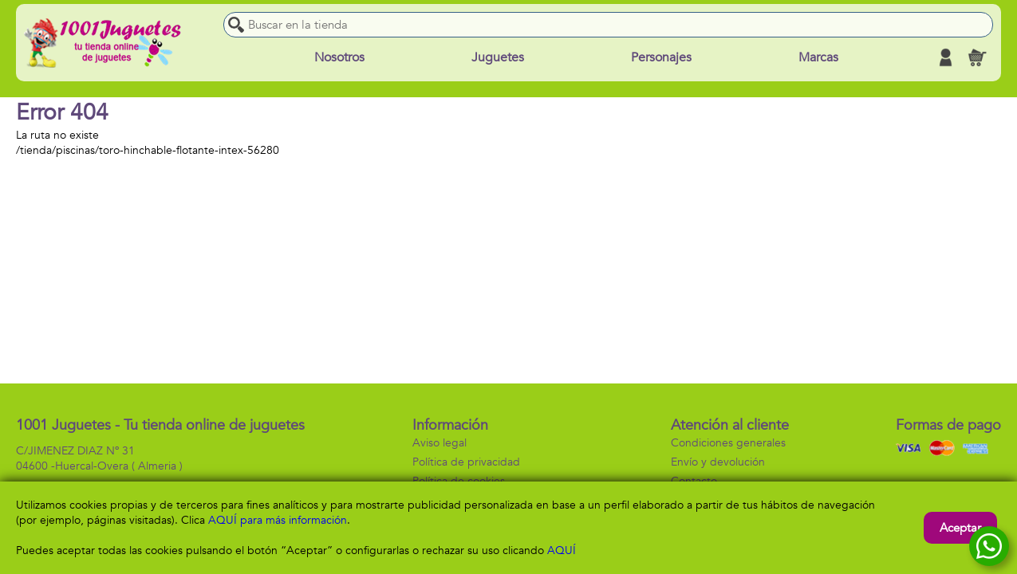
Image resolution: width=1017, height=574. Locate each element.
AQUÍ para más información (277, 520)
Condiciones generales (728, 442)
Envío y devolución (718, 462)
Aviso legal (439, 442)
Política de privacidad (466, 462)
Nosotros (339, 57)
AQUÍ (561, 550)
